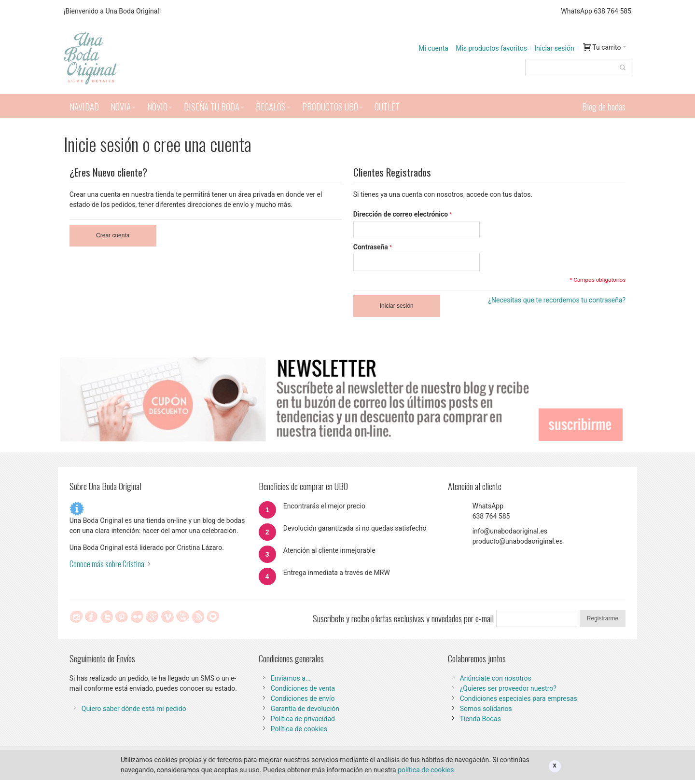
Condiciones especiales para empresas (518, 698)
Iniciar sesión (554, 48)
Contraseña (370, 247)
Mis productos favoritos (491, 48)
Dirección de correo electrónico (400, 214)
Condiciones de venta (303, 688)
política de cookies (426, 770)
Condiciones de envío (303, 698)
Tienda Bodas (480, 719)
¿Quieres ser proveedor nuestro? (508, 688)
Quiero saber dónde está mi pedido (134, 708)
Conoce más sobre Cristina (107, 564)
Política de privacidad (303, 719)
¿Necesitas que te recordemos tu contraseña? (557, 300)
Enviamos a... (291, 678)
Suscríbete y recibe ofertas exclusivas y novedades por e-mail (403, 618)
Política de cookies (299, 729)
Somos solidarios (486, 708)
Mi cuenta (433, 48)
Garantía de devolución (305, 708)
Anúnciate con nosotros (495, 678)
